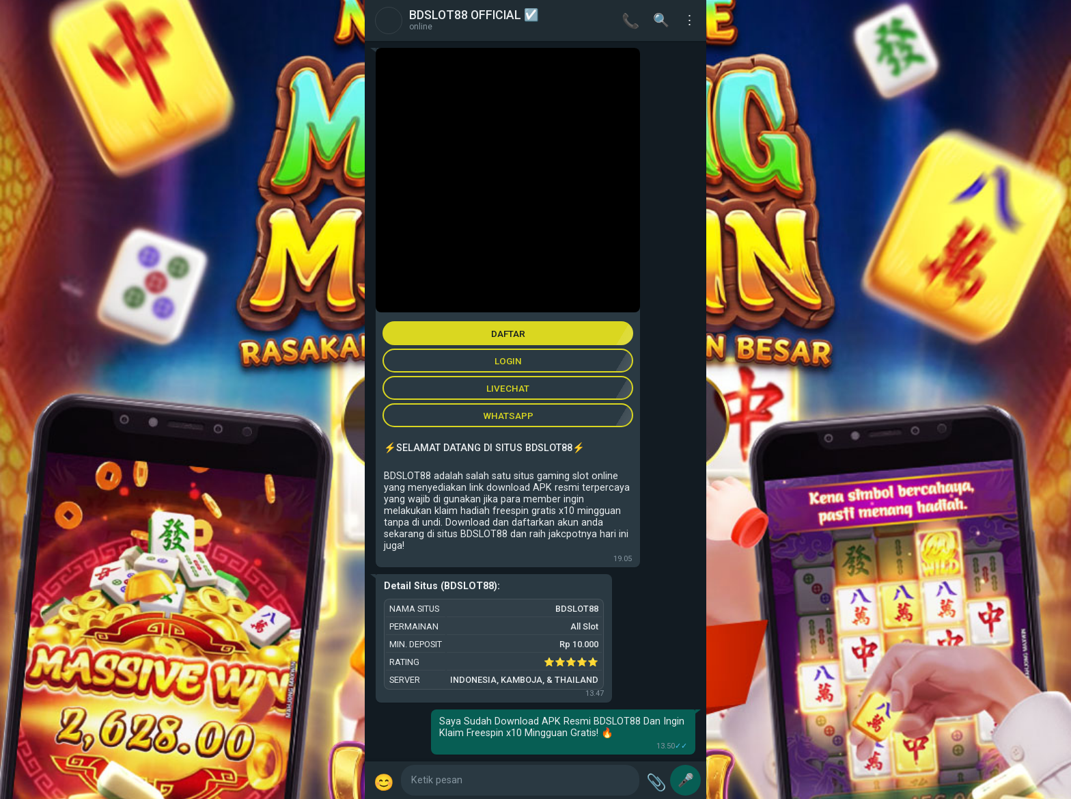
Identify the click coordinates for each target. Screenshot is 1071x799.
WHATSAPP (508, 415)
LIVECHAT (507, 388)
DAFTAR (508, 333)
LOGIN (508, 360)
